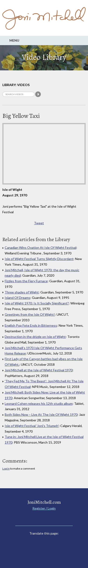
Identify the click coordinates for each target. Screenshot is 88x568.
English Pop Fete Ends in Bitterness (31, 325)
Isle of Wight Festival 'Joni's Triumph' (32, 426)
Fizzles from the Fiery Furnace (26, 281)
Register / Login (44, 508)
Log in (6, 468)
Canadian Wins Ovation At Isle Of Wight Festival (40, 248)
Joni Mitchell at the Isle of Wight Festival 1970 (39, 370)
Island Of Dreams (17, 298)
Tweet (39, 223)
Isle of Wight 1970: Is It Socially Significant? (37, 303)
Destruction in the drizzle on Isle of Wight (35, 337)
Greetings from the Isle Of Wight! (30, 314)
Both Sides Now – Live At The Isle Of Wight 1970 (41, 414)
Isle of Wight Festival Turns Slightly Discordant (39, 259)
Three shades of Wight (22, 292)
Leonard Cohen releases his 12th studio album (39, 403)
